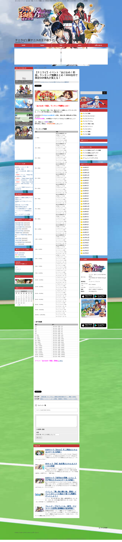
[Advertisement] (24, 148)
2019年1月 (86, 201)
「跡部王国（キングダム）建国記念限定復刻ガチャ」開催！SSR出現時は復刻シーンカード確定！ (66, 396)
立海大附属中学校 (20, 227)
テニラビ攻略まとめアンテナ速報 (92, 150)
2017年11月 (86, 237)
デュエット (18, 269)
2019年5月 (86, 190)
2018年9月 (86, 211)
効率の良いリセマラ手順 (21, 205)
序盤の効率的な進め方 (21, 206)
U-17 (16, 244)
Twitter (42, 45)
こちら (60, 361)
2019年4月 (86, 193)
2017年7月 (86, 248)
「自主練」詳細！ (20, 169)
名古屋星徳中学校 (20, 242)
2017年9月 (86, 242)
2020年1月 (86, 170)
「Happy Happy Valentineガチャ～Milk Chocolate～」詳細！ (24, 183)
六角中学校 (18, 240)
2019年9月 (86, 180)
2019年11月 (86, 175)
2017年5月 (86, 253)
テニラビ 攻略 (86, 113)
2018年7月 (86, 216)
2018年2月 (86, 229)
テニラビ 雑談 (86, 134)
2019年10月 (86, 177)
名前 (37, 434)
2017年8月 (86, 245)
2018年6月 (86, 219)
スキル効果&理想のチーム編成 (23, 208)
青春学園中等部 (19, 223)
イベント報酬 (63, 82)
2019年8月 (86, 183)
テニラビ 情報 (52, 82)
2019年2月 (86, 198)
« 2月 (18, 305)
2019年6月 (86, 188)
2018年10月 (86, 209)
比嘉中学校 (18, 229)
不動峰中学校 (18, 232)
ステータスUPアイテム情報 (22, 214)
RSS (61, 45)
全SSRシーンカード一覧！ (22, 167)
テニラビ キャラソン (88, 118)
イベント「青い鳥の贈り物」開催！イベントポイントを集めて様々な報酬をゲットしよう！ (60, 496)
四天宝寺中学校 (19, 231)
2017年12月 (86, 235)
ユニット (17, 271)
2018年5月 (86, 222)
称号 (68, 82)
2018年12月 (86, 203)
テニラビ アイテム (88, 121)
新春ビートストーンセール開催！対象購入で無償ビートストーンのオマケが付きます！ (63, 399)
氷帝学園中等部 (19, 225)
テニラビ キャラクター (89, 116)
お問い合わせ (98, 45)
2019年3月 (86, 196)
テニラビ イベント (44, 82)
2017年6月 (86, 250)
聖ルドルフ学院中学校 (21, 234)
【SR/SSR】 (20, 253)
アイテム (58, 82)
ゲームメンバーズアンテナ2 (90, 158)
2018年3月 (86, 227)
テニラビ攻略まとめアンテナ (90, 153)
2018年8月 (86, 214)
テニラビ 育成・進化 (88, 123)
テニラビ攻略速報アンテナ (90, 155)
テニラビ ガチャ (87, 129)
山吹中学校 (18, 238)
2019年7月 (86, 185)
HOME (23, 45)
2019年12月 (86, 172)
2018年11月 (86, 206)
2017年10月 (86, 240)
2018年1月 (86, 232)
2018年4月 (86, 224)
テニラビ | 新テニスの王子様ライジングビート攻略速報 (47, 40)
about (79, 45)
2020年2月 (86, 167)
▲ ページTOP (103, 530)
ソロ (16, 267)
